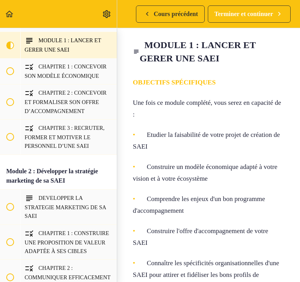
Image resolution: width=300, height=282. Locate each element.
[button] (10, 14)
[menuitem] (107, 14)
